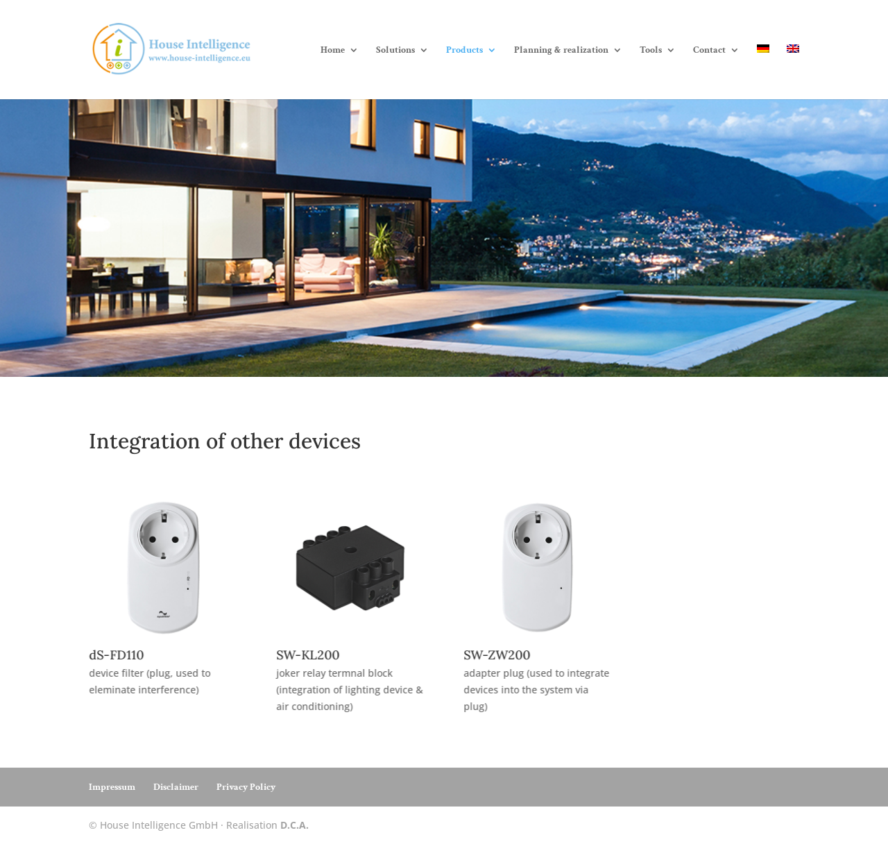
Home (333, 50)
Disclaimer (175, 787)
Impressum (112, 787)
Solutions (395, 50)
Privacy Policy (245, 787)
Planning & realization (561, 50)
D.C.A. (294, 825)
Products (464, 50)
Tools (651, 50)
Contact (709, 50)
